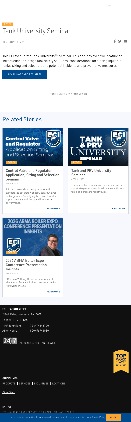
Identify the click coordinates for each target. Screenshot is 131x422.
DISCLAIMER (45, 412)
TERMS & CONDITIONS (14, 412)
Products (8, 383)
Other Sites (8, 392)
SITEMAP (58, 412)
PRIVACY (32, 412)
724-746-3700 (19, 319)
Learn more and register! (24, 74)
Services (24, 383)
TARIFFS (69, 412)
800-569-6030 (39, 330)
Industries (41, 383)
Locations (58, 383)
